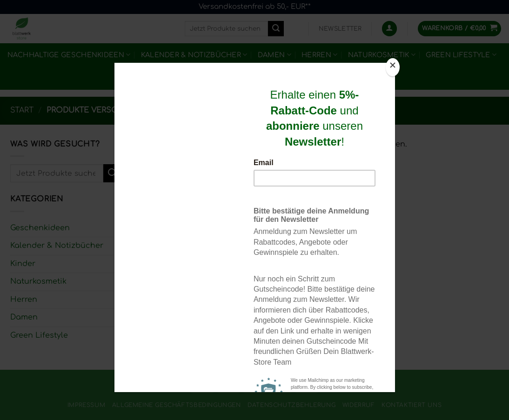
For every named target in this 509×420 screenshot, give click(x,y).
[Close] (393, 67)
